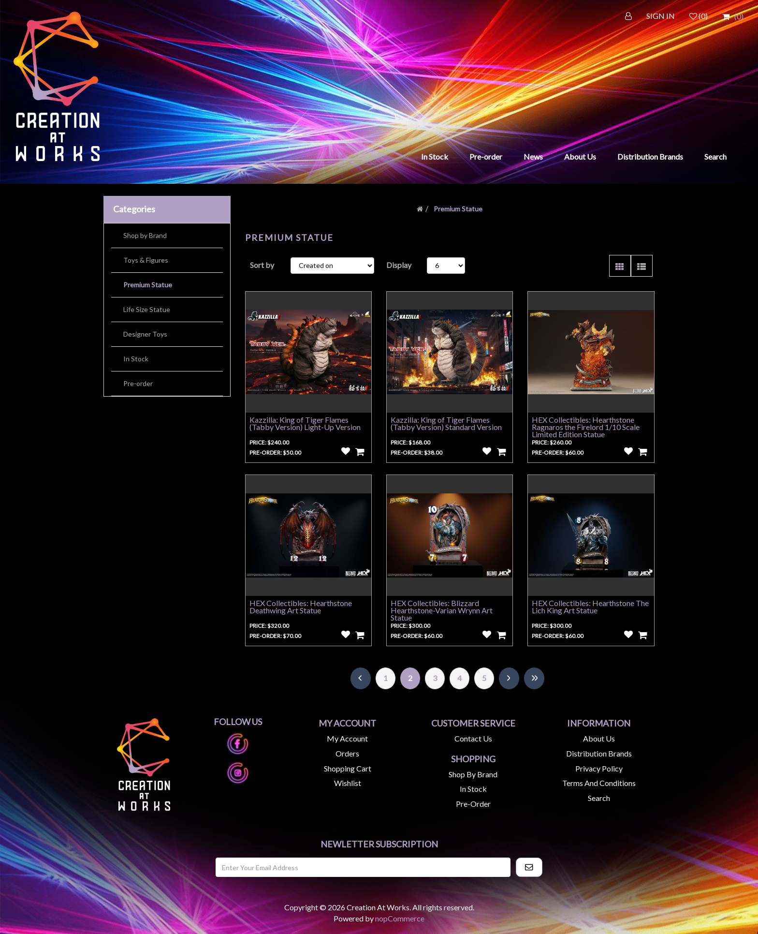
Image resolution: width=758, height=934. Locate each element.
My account (347, 738)
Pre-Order (473, 803)
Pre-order (485, 156)
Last (534, 678)
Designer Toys (145, 334)
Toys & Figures (145, 260)
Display (398, 264)
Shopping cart (347, 768)
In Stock (434, 156)
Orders (347, 753)
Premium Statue (147, 285)
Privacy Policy (599, 768)
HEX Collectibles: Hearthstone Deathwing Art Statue (300, 606)
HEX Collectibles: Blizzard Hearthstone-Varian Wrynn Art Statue (442, 610)
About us (599, 738)
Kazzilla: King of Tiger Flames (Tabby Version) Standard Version (446, 423)
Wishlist (347, 782)
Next (509, 678)
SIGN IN (660, 15)
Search (715, 156)
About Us (580, 156)
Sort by (262, 264)
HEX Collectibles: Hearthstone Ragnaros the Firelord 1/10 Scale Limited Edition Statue (586, 427)
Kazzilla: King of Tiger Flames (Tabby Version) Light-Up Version (305, 423)
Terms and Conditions (599, 782)
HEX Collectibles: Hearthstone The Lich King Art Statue (590, 606)
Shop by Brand (145, 235)
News (533, 156)
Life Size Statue (146, 309)
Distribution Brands (650, 156)
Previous (360, 678)
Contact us (473, 738)
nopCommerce (399, 918)
